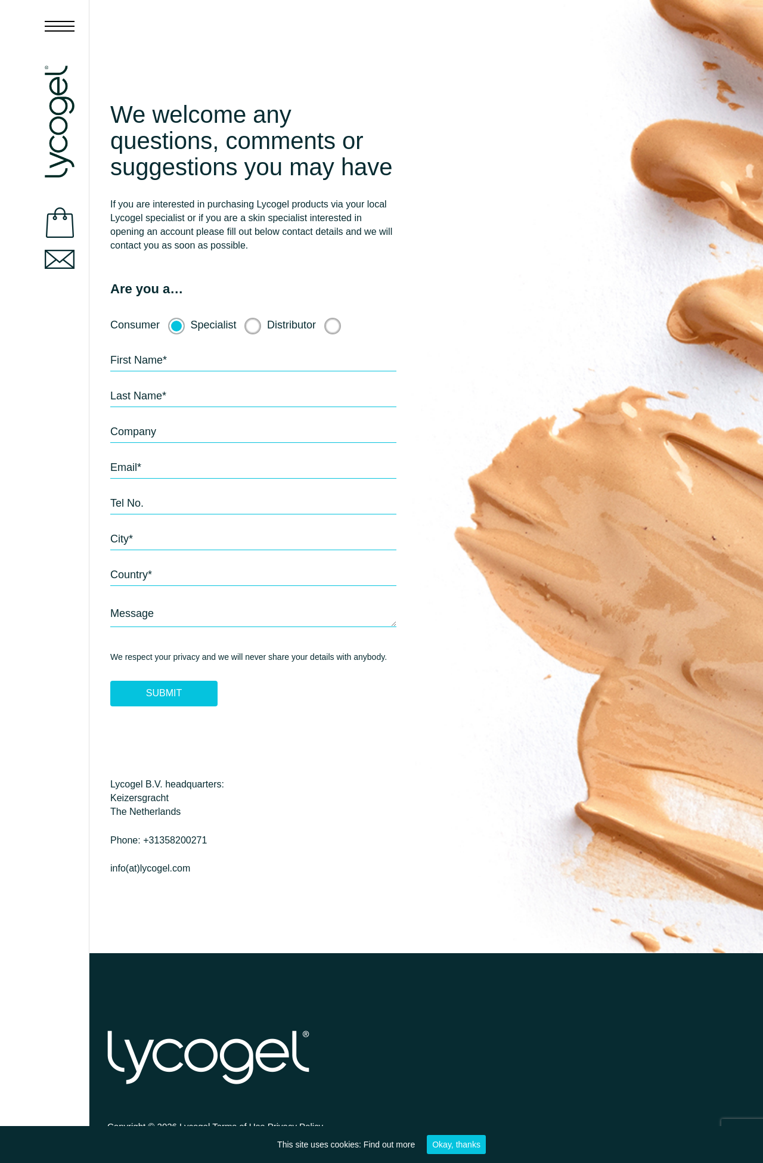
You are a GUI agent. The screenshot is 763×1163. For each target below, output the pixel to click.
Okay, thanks (456, 1144)
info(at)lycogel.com (150, 868)
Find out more (389, 1144)
